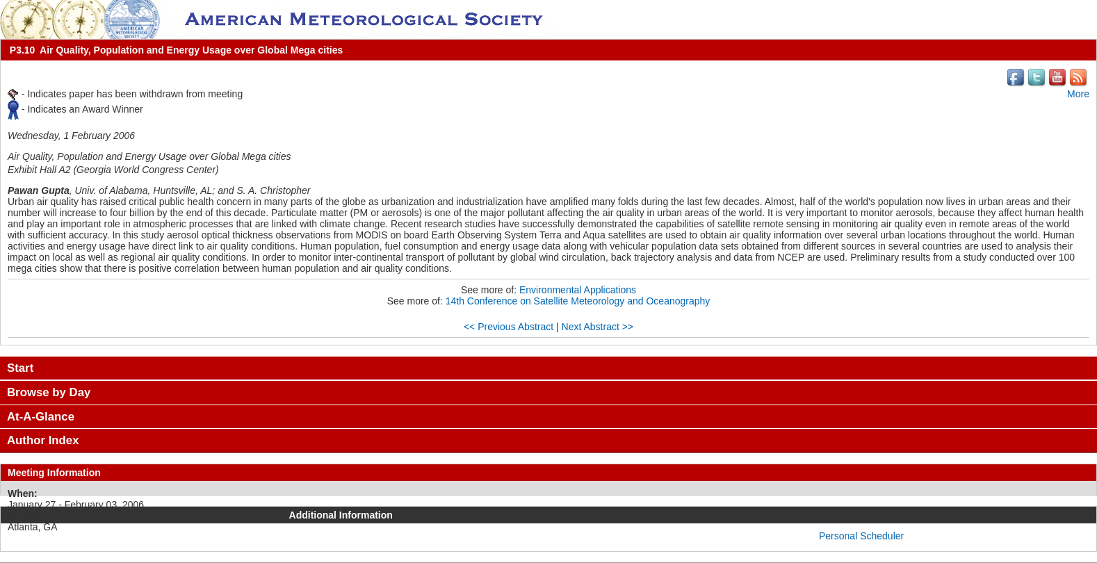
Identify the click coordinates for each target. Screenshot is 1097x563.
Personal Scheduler (861, 535)
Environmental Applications (577, 289)
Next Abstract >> (598, 326)
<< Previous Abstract (508, 326)
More (1078, 93)
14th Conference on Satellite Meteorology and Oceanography (578, 301)
